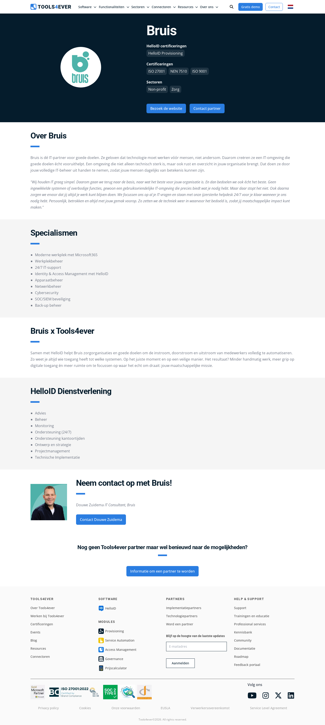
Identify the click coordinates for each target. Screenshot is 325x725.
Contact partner (207, 108)
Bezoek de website (166, 108)
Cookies (85, 708)
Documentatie (244, 648)
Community (242, 640)
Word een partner (179, 624)
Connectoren (40, 656)
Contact (274, 7)
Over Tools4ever (42, 608)
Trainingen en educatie (251, 616)
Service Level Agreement (268, 708)
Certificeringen (41, 624)
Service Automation (116, 640)
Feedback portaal (247, 665)
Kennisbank (243, 632)
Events (35, 632)
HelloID (107, 608)
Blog (33, 640)
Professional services (250, 624)
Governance (110, 659)
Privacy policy (48, 708)
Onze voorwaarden (125, 708)
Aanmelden (180, 663)
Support (240, 608)
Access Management (117, 649)
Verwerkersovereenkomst (210, 708)
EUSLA (165, 708)
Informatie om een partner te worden (162, 571)
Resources (38, 648)
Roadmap (241, 656)
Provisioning (111, 631)
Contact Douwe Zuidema (101, 519)
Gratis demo (250, 7)
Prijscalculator (112, 668)
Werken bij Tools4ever (47, 616)
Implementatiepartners (183, 608)
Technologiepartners (181, 616)
